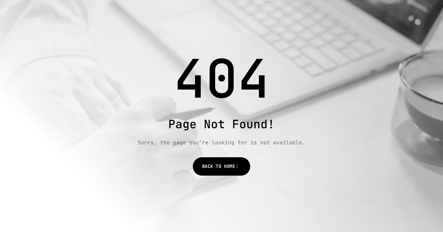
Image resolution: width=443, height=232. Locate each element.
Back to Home (218, 166)
